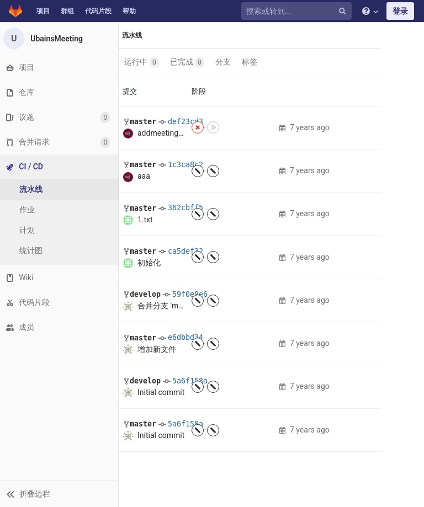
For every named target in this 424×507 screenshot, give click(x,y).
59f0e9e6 (190, 294)
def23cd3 (185, 122)
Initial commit (160, 392)
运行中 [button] (142, 62)
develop (145, 294)
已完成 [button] (188, 62)
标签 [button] (250, 61)
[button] (60, 494)
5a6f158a (190, 381)
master (143, 122)
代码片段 (98, 11)
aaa (143, 176)
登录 (400, 11)
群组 (67, 11)
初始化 (149, 262)
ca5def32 (185, 251)
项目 (43, 11)
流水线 (132, 35)
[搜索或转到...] (298, 11)
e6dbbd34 (185, 337)
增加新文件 (156, 349)
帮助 (129, 11)
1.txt (145, 219)
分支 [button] (223, 61)
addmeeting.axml (167, 133)
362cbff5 (185, 208)
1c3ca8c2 (185, 165)
